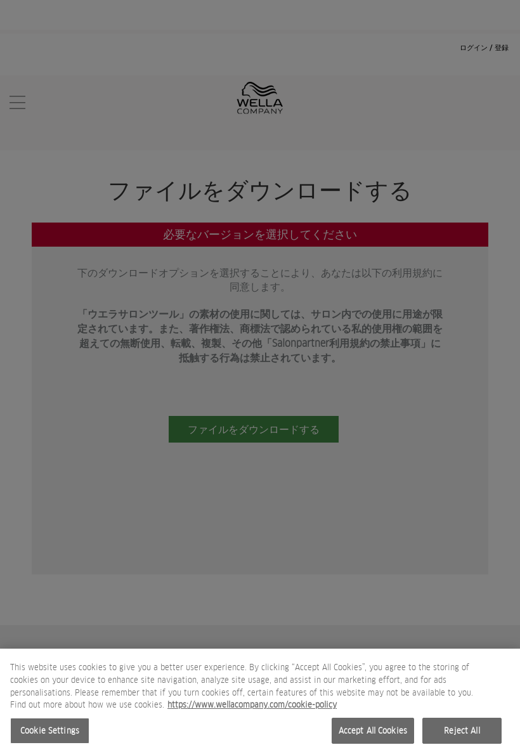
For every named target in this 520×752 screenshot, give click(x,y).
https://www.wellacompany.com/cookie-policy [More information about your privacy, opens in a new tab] (252, 710)
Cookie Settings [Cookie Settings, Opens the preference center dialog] (49, 736)
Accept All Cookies (373, 736)
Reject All (461, 736)
